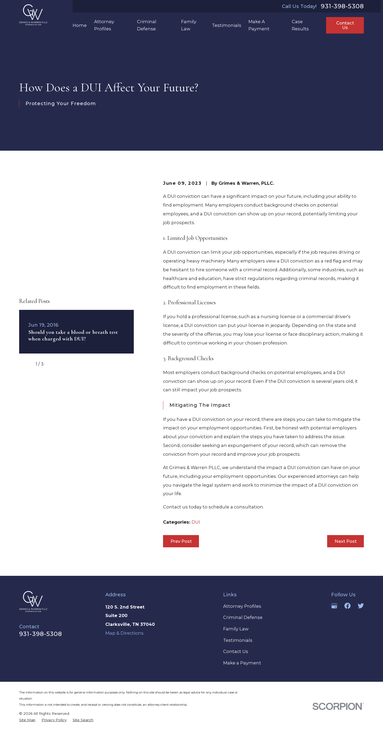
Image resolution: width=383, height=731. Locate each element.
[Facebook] (347, 606)
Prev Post (181, 541)
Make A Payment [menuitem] (258, 25)
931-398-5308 (342, 6)
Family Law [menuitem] (188, 25)
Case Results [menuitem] (300, 25)
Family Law (235, 628)
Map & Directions (124, 633)
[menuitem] (27, 720)
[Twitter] (361, 606)
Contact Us (345, 25)
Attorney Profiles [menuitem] (104, 25)
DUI (196, 522)
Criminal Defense (243, 617)
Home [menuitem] (80, 25)
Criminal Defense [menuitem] (146, 25)
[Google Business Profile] (334, 606)
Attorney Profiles (242, 606)
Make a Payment (242, 663)
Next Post (346, 541)
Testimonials (237, 640)
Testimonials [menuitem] (226, 25)
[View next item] (54, 272)
